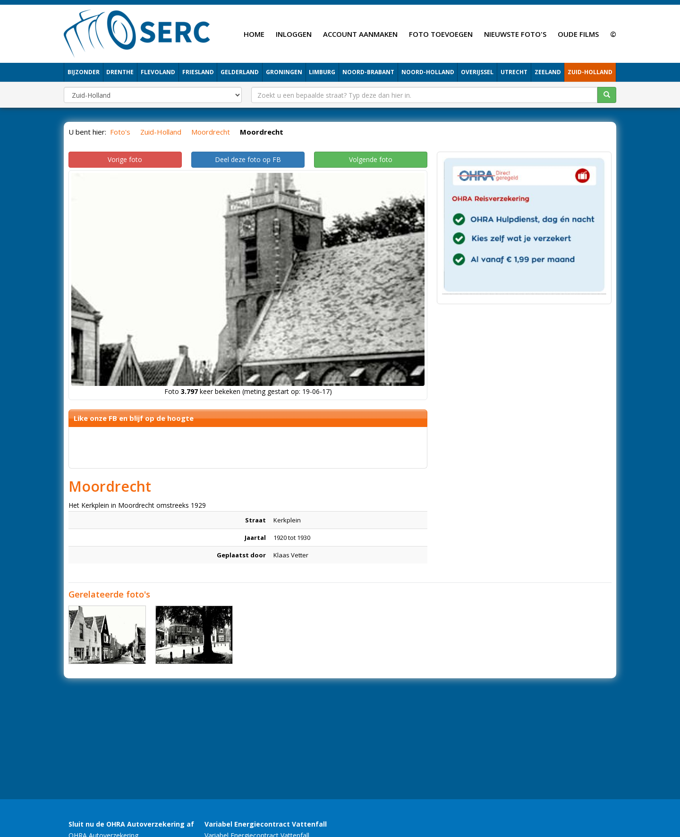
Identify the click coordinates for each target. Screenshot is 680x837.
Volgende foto (370, 159)
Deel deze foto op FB (248, 159)
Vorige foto (125, 159)
